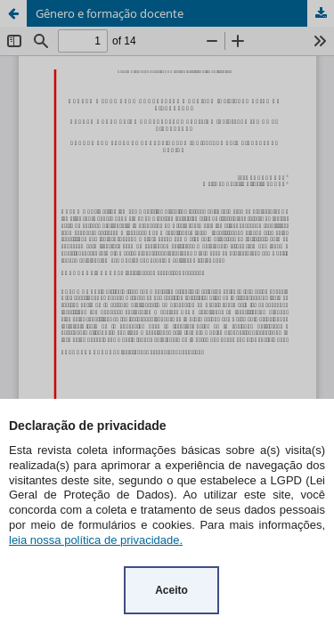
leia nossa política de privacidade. (96, 540)
